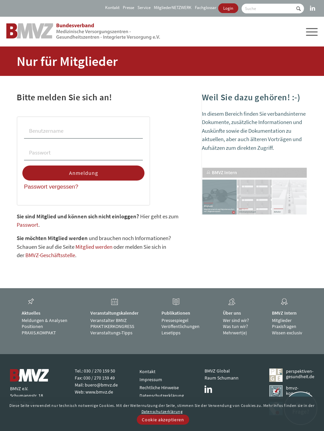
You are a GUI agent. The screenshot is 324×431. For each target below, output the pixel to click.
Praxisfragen (284, 326)
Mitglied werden (93, 246)
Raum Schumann (222, 378)
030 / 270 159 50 (99, 371)
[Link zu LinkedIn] (313, 5)
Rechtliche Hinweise (159, 388)
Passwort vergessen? (51, 187)
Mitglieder (282, 320)
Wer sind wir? (236, 320)
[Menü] (311, 31)
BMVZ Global (217, 371)
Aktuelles (31, 313)
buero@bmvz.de (101, 385)
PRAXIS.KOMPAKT (39, 333)
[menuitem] (111, 7)
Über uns (232, 313)
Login (228, 8)
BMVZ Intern (284, 313)
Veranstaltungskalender (114, 313)
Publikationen (175, 313)
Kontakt (112, 7)
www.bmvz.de (99, 392)
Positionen (32, 326)
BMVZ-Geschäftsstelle (50, 255)
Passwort (27, 224)
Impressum (150, 379)
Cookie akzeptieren (163, 420)
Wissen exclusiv (287, 333)
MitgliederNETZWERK (173, 7)
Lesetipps (171, 333)
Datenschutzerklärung (161, 396)
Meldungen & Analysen (44, 320)
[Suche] (273, 8)
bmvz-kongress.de (298, 390)
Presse (128, 7)
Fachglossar (206, 7)
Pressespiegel (175, 320)
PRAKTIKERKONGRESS (112, 326)
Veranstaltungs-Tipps (111, 333)
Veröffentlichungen (180, 326)
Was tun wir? (235, 326)
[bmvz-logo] (83, 31)
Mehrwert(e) (235, 333)
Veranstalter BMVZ (108, 320)
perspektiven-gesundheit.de (300, 374)
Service (143, 7)
